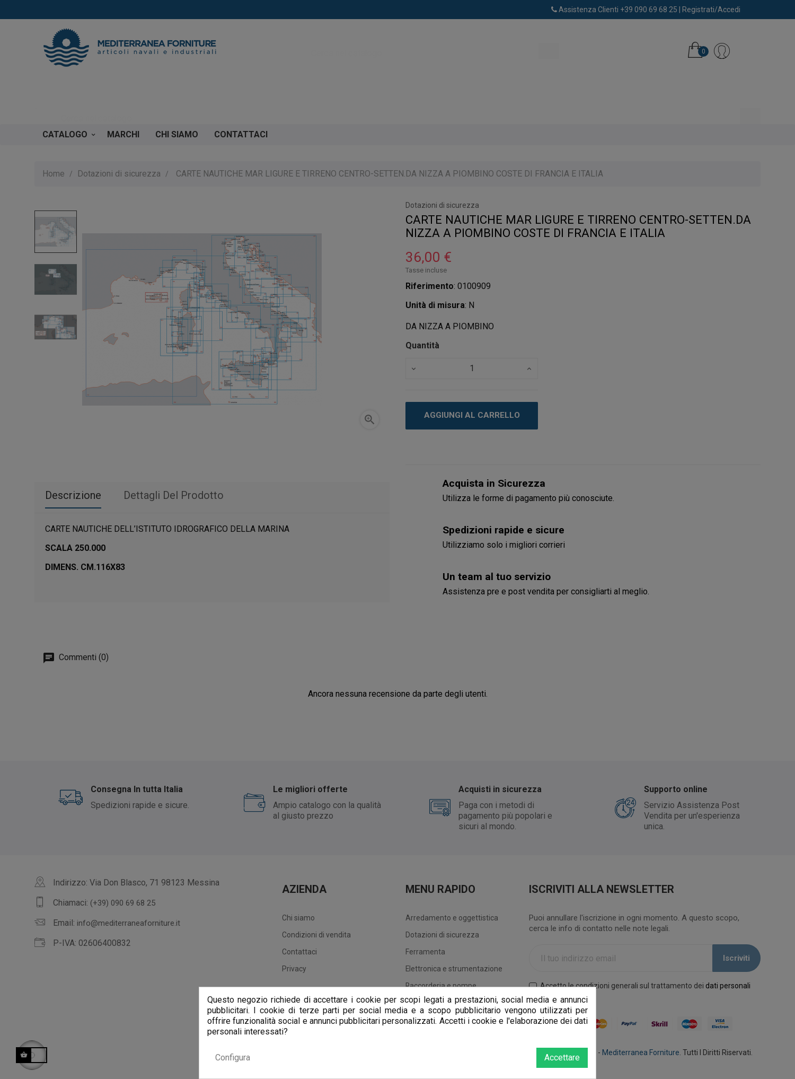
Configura (232, 1057)
